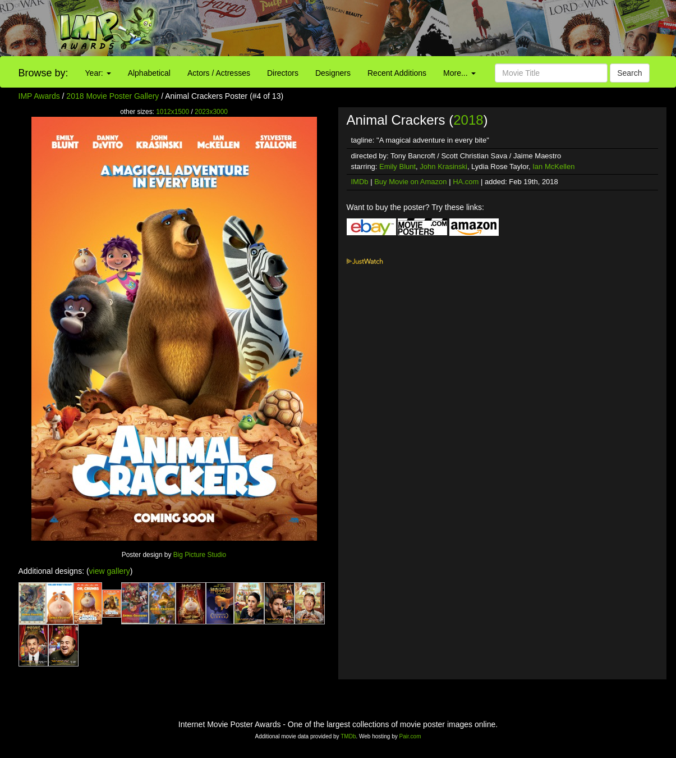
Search (629, 73)
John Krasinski (443, 166)
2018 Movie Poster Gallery (112, 96)
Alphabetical (149, 73)
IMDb (360, 181)
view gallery (109, 571)
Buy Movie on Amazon (410, 181)
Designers (333, 73)
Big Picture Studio (200, 555)
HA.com (466, 181)
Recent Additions (396, 73)
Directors (282, 73)
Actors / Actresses (218, 73)
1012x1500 (172, 112)
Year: (98, 73)
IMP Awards (39, 96)
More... (459, 73)
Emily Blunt (397, 166)
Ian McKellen (553, 166)
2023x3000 (211, 112)
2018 (468, 119)
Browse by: (43, 73)
